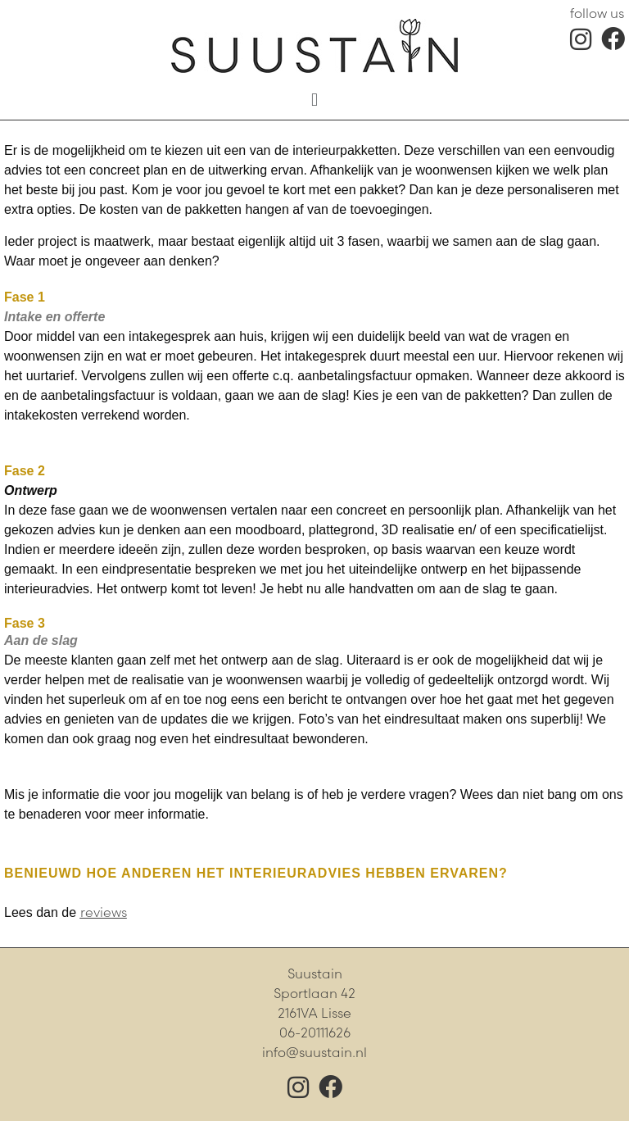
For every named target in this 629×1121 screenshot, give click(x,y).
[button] (314, 99)
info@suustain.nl (314, 1052)
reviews (103, 912)
